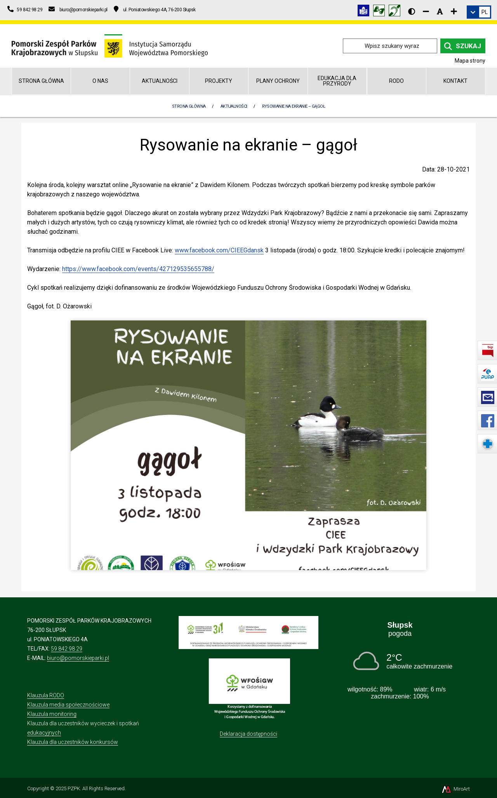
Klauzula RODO (45, 695)
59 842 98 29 (66, 649)
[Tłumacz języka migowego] (381, 12)
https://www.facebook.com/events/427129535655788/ (138, 269)
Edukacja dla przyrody (337, 80)
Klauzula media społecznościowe (68, 705)
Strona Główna (189, 106)
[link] (479, 12)
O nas (100, 81)
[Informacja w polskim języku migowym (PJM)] (396, 12)
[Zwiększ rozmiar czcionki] (454, 11)
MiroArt (455, 789)
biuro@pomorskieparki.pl (78, 658)
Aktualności (159, 81)
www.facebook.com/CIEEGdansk (219, 250)
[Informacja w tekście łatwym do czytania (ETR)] (365, 12)
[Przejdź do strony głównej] (110, 45)
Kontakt (455, 81)
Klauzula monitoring (51, 714)
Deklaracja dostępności (248, 734)
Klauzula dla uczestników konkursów (72, 742)
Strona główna (41, 81)
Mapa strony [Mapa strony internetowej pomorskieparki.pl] (470, 61)
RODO (396, 81)
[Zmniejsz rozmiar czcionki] (426, 11)
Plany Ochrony (278, 81)
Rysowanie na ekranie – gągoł (293, 106)
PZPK (74, 788)
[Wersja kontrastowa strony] (411, 11)
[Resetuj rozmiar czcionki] (440, 11)
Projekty (218, 81)
